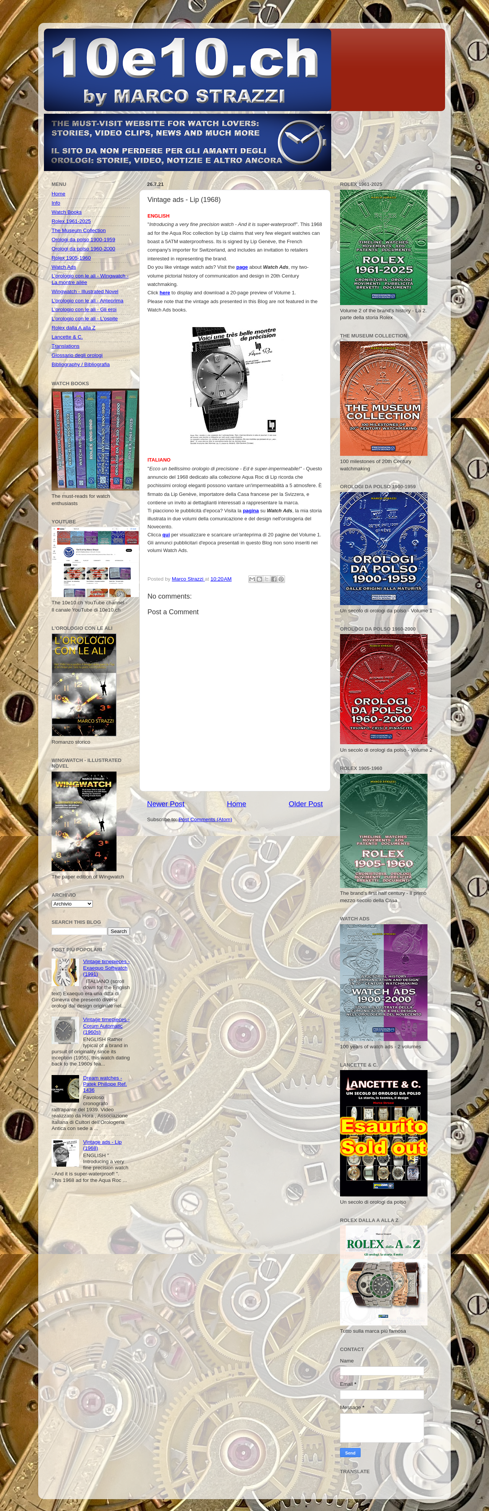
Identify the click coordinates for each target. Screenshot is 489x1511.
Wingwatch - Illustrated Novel (85, 291)
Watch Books (67, 212)
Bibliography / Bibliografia (81, 364)
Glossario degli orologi (77, 355)
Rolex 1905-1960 (71, 258)
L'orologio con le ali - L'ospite (85, 318)
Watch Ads (64, 267)
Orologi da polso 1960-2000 (83, 249)
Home (236, 804)
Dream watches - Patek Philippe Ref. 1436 (105, 1084)
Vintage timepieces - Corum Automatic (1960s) (106, 1026)
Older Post (306, 804)
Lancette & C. (67, 337)
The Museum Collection (79, 230)
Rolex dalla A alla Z (74, 328)
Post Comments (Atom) (205, 819)
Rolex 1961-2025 (71, 221)
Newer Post (166, 804)
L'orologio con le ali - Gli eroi (84, 309)
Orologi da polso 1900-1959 (83, 239)
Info (56, 203)
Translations (65, 346)
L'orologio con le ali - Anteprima (87, 300)
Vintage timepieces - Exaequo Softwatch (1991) (106, 968)
